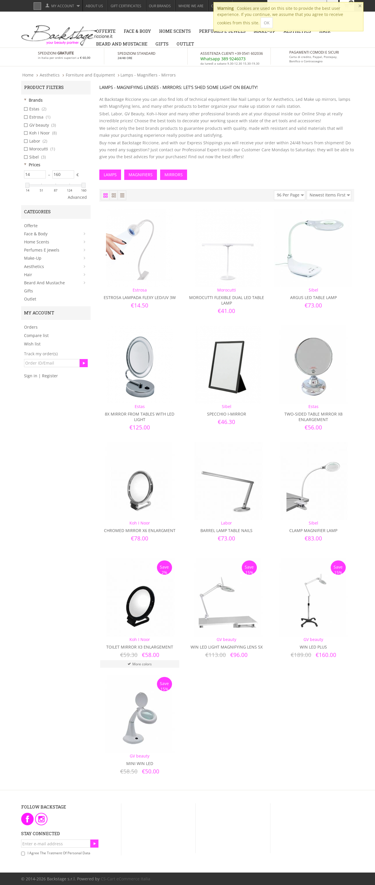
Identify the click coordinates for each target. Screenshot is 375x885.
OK (267, 23)
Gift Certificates (126, 5)
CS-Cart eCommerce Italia (125, 879)
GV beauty (40, 125)
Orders (31, 327)
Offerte (106, 31)
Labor (35, 141)
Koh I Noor (40, 133)
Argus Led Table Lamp (313, 297)
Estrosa (37, 117)
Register (50, 375)
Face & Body (137, 31)
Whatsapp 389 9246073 (223, 58)
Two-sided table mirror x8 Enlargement (313, 416)
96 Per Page (290, 194)
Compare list (36, 335)
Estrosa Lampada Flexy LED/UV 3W (140, 297)
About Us (94, 5)
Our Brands (160, 5)
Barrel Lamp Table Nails (226, 530)
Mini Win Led (139, 763)
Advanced (77, 197)
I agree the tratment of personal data (59, 853)
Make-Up (32, 258)
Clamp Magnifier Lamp (313, 530)
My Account (62, 5)
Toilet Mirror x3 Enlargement (139, 647)
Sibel (35, 157)
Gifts (162, 44)
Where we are (191, 5)
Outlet (185, 44)
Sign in (30, 375)
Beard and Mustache (121, 44)
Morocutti (39, 149)
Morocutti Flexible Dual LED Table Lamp (226, 300)
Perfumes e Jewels (41, 250)
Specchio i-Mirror (226, 414)
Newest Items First (330, 194)
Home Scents (175, 31)
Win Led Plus (313, 647)
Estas (35, 109)
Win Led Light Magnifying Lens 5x (227, 647)
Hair (28, 274)
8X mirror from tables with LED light (139, 416)
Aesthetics (34, 266)
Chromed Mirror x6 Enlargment (139, 530)
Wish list (32, 344)
